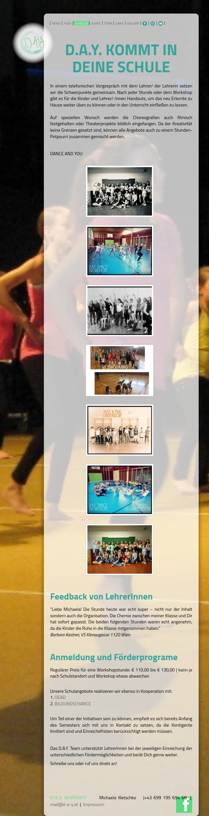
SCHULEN (81, 23)
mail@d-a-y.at (64, 804)
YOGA (67, 23)
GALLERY (133, 23)
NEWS (56, 23)
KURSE (95, 23)
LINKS (119, 23)
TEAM (108, 23)
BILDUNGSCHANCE (73, 703)
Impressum (93, 804)
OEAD (60, 697)
